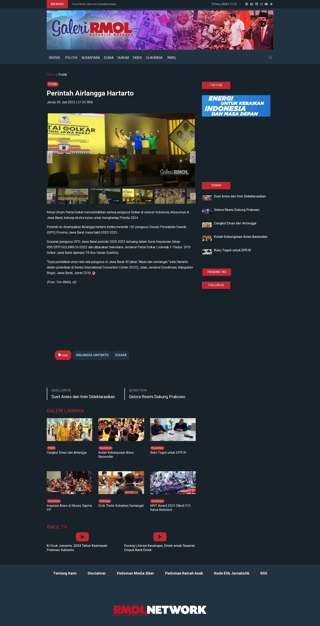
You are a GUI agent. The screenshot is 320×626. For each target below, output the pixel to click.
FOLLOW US (216, 285)
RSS (263, 573)
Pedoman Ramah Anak (184, 573)
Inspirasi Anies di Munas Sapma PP (69, 508)
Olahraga (105, 501)
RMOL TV (57, 527)
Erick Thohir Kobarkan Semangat (121, 506)
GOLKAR (122, 355)
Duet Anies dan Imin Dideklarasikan (94, 4)
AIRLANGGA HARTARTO (93, 355)
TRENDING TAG (217, 272)
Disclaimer (97, 573)
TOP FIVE (216, 85)
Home (51, 74)
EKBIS (137, 57)
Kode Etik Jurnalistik (231, 573)
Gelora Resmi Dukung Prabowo (157, 397)
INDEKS (54, 57)
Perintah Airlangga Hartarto (92, 93)
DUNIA (108, 57)
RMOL (171, 57)
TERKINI (216, 185)
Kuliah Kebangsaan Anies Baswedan (116, 455)
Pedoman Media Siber (135, 573)
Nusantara (105, 448)
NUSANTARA (90, 57)
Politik (62, 74)
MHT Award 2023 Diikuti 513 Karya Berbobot (170, 508)
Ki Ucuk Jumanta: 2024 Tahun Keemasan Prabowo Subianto (77, 548)
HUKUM (123, 57)
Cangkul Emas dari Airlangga (67, 453)
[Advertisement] (121, 313)
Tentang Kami (65, 573)
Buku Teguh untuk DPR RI (168, 453)
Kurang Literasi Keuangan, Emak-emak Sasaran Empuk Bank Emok (159, 548)
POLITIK (71, 57)
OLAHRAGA (154, 57)
